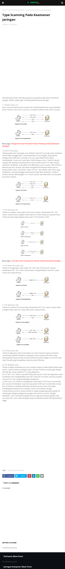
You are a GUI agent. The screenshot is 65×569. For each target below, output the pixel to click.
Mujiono (6, 24)
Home (4, 10)
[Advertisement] (32, 45)
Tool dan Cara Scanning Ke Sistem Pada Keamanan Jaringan (36, 261)
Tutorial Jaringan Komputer (16, 10)
